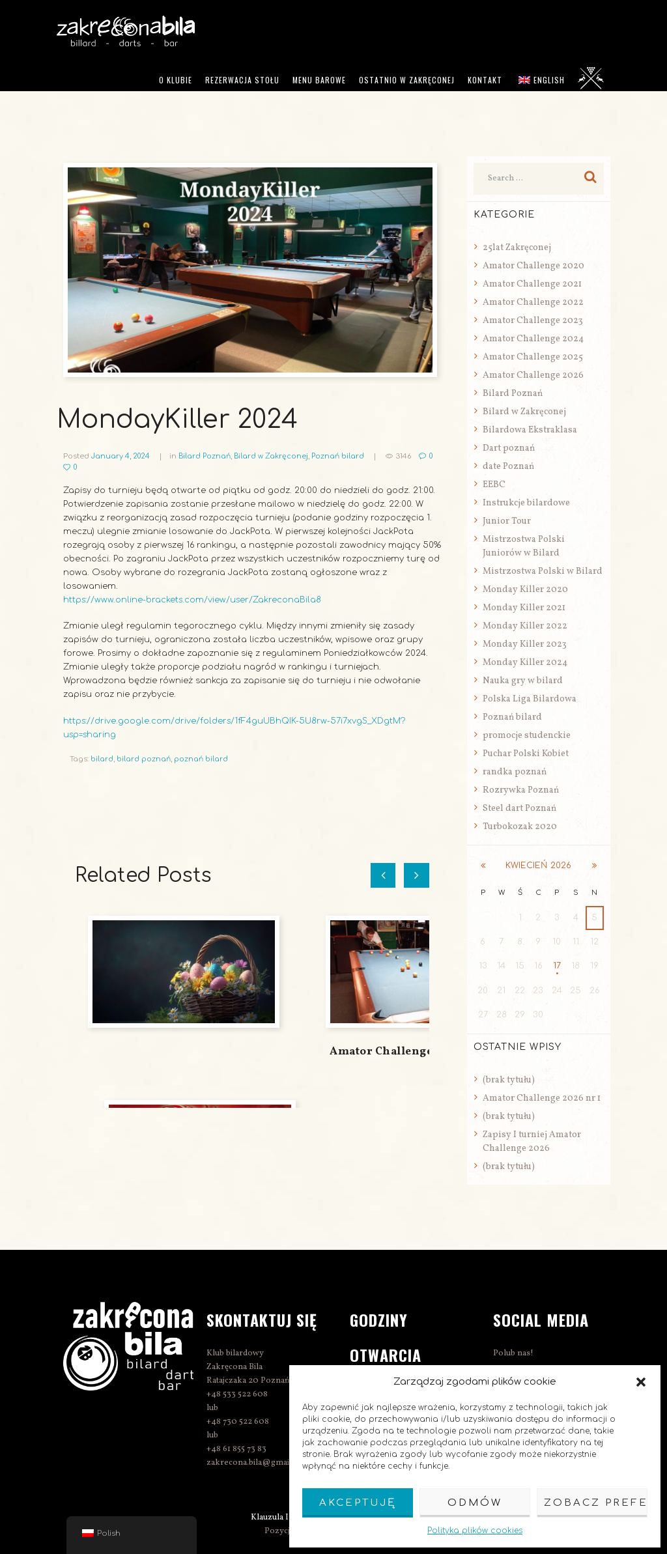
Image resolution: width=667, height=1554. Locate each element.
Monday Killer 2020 (525, 590)
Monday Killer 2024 (525, 663)
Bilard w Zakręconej (271, 456)
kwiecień (538, 865)
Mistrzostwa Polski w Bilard (543, 571)
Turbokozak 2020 (520, 827)
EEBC (494, 485)
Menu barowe (319, 79)
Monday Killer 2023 (525, 644)
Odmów (474, 1502)
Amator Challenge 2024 (533, 339)
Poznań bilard (339, 456)
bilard (102, 759)
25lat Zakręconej (517, 248)
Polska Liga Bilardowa (529, 699)
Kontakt (485, 79)
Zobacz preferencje (595, 1502)
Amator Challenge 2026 (533, 375)
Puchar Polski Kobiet (526, 754)
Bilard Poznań (204, 456)
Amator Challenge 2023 (533, 321)
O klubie (175, 79)
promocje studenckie (527, 735)
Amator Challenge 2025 (533, 357)
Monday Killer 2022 (525, 626)
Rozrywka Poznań (521, 790)
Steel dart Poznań (519, 808)
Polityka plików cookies (474, 1530)
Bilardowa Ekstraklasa (530, 430)
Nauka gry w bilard (523, 681)
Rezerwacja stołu (242, 79)
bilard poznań (144, 759)
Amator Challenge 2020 (533, 266)
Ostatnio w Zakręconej (407, 79)
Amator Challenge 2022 (533, 302)
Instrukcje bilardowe (526, 503)
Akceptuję (357, 1502)
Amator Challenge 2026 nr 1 (407, 1051)
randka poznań (514, 772)
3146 (405, 456)
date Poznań (508, 466)
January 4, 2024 (120, 456)
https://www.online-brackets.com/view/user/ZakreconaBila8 (194, 599)
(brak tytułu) (509, 1079)
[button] (640, 1382)
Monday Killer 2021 (524, 608)
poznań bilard (201, 759)
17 (557, 965)
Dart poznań (509, 448)
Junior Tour (507, 521)
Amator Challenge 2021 (532, 284)
